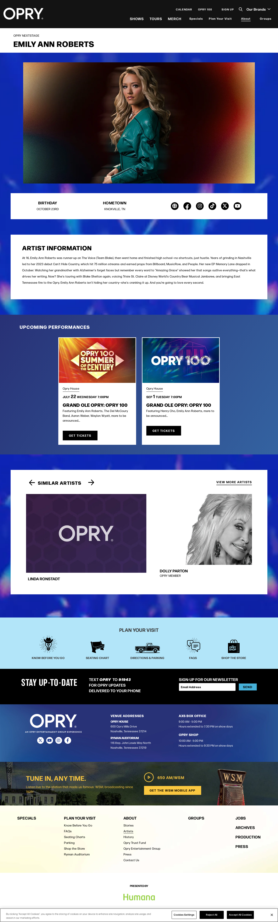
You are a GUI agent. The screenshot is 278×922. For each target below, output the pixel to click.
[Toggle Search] (240, 10)
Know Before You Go (78, 793)
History (129, 805)
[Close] (272, 915)
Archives (245, 795)
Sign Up (227, 10)
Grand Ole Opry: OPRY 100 (95, 406)
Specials (196, 19)
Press (128, 822)
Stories (129, 793)
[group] (99, 523)
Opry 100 (205, 10)
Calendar (183, 10)
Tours (155, 19)
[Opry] (24, 14)
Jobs (241, 786)
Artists (128, 799)
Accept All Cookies (240, 914)
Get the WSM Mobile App (172, 758)
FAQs (68, 799)
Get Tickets (80, 437)
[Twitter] (40, 708)
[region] (139, 915)
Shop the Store (74, 816)
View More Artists (234, 483)
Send (248, 655)
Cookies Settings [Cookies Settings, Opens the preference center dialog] (184, 914)
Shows (136, 19)
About (245, 19)
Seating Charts (74, 805)
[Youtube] (49, 708)
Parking (69, 811)
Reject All (211, 914)
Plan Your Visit (219, 19)
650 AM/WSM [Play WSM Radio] (163, 745)
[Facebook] (67, 708)
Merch (174, 19)
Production (248, 805)
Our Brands (258, 9)
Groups (265, 19)
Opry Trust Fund (135, 811)
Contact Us (131, 828)
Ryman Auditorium (77, 822)
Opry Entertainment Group (142, 816)
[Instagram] (58, 708)
